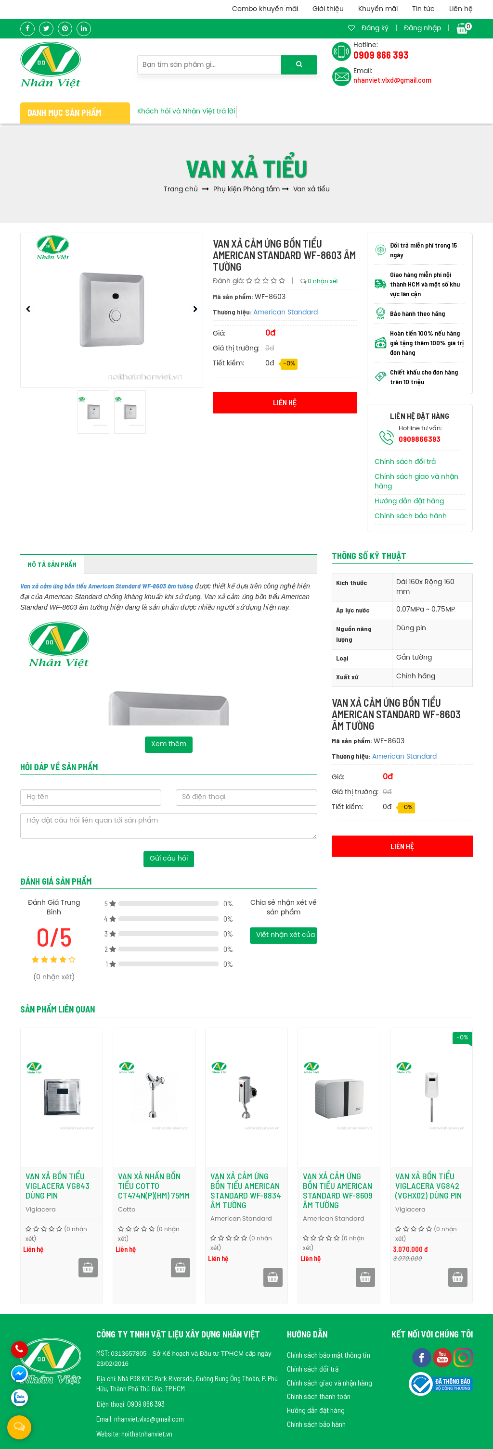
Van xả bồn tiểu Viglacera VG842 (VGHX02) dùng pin (428, 1185)
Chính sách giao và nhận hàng (329, 1382)
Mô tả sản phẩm (52, 564)
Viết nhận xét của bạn (286, 935)
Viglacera (41, 1210)
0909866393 (420, 438)
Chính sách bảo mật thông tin (328, 1354)
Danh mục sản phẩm (64, 112)
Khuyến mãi (378, 9)
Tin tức (423, 9)
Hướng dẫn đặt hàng (409, 501)
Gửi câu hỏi (169, 858)
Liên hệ (461, 9)
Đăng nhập (422, 28)
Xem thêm (168, 744)
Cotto (126, 1210)
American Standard (285, 312)
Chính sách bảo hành (411, 516)
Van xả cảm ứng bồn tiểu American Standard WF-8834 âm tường (245, 1190)
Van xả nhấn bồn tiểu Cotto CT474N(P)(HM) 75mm (154, 1185)
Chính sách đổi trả (405, 462)
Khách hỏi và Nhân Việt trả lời (186, 111)
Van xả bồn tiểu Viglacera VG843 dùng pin (58, 1185)
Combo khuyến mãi (265, 9)
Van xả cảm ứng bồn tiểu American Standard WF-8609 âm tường (338, 1190)
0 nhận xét (323, 281)
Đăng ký (375, 28)
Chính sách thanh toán (318, 1395)
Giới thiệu (328, 9)
